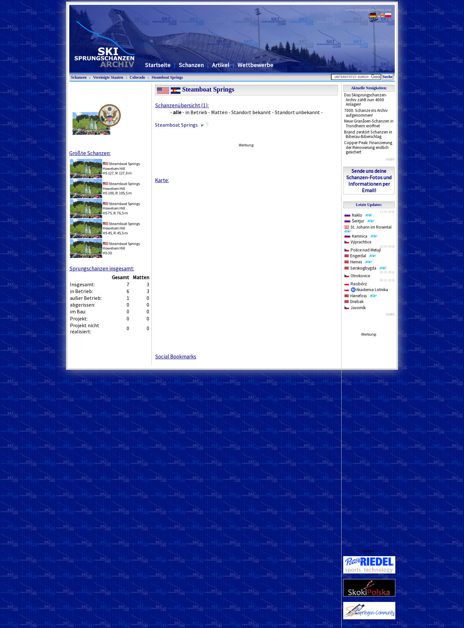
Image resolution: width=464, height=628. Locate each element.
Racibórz (355, 284)
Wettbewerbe (255, 65)
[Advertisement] (369, 436)
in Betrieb (196, 112)
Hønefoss (360, 296)
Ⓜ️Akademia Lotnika (366, 289)
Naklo (358, 215)
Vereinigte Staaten (108, 77)
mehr (390, 159)
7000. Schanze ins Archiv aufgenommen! (366, 113)
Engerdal (360, 256)
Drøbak (353, 301)
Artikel (220, 65)
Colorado (137, 77)
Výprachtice (357, 242)
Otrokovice (357, 276)
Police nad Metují (362, 250)
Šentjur (359, 221)
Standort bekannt (251, 112)
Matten (219, 112)
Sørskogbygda (365, 268)
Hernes (358, 262)
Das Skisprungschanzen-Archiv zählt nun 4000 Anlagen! (365, 99)
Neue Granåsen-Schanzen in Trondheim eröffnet (368, 123)
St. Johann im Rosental (369, 228)
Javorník (355, 307)
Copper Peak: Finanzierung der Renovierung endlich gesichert (368, 147)
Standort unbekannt (297, 112)
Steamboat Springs (167, 77)
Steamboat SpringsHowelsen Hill (121, 166)
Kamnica (361, 236)
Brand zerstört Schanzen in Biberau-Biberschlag (368, 134)
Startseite (157, 65)
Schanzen (191, 65)
